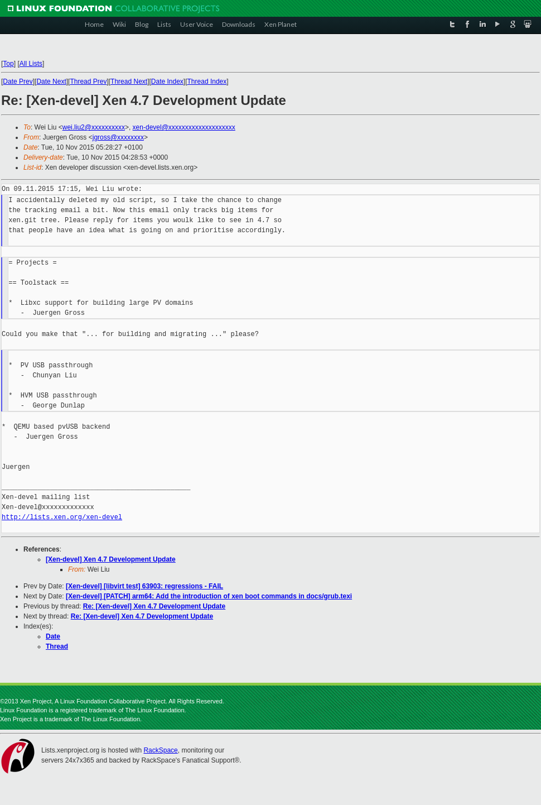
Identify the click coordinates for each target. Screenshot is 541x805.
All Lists (31, 64)
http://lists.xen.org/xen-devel (62, 517)
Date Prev (17, 81)
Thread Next (128, 81)
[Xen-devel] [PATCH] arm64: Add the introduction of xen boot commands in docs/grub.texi (209, 596)
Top (8, 64)
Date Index (167, 81)
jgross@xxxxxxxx (118, 137)
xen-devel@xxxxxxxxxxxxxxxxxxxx (184, 127)
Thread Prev (88, 81)
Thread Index (207, 81)
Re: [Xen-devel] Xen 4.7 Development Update (154, 606)
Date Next (51, 81)
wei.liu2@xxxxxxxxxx (93, 127)
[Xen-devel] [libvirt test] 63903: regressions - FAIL (144, 586)
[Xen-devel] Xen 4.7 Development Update (111, 559)
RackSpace (160, 750)
